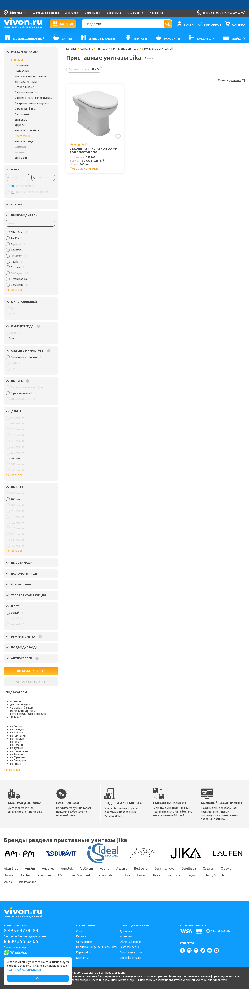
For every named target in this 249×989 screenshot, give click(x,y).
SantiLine (173, 875)
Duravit (9, 875)
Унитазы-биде (24, 141)
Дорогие (20, 125)
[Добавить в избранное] (118, 136)
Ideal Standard (80, 875)
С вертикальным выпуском (32, 103)
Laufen (141, 875)
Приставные (23, 135)
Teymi (191, 875)
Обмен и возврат (130, 941)
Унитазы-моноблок (27, 130)
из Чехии (15, 741)
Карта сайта (83, 952)
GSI (60, 875)
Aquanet (48, 868)
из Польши (17, 738)
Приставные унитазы (125, 48)
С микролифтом (25, 108)
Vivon (8, 882)
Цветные (20, 146)
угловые (15, 701)
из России (16, 726)
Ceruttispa (188, 868)
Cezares (208, 868)
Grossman (44, 875)
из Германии (18, 735)
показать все (14, 289)
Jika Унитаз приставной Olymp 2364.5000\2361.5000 (93, 150)
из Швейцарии (19, 751)
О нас (79, 931)
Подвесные (22, 70)
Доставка (71, 12)
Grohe (25, 875)
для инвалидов (20, 704)
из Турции (16, 748)
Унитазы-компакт (26, 81)
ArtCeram (86, 868)
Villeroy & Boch (213, 875)
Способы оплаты (130, 957)
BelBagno (140, 868)
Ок (38, 978)
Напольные (22, 65)
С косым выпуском (27, 92)
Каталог (71, 48)
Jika (127, 875)
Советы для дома (131, 952)
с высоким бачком (21, 707)
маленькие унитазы (23, 710)
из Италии (16, 732)
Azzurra (121, 868)
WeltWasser (27, 882)
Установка (114, 12)
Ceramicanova (164, 868)
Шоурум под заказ (46, 12)
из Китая (15, 763)
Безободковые (24, 87)
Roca (156, 875)
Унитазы (17, 59)
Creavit (226, 868)
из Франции (17, 757)
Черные (20, 152)
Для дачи (21, 157)
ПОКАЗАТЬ (31, 670)
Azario (104, 868)
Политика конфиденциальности (96, 947)
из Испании (17, 744)
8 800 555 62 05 (21, 941)
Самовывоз (92, 12)
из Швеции (17, 729)
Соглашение (84, 941)
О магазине (135, 12)
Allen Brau (11, 868)
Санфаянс (86, 48)
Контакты (156, 12)
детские (15, 716)
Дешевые (21, 119)
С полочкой (22, 114)
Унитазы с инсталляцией (31, 76)
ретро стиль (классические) (28, 713)
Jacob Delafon (107, 875)
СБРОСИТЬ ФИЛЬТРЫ (31, 681)
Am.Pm (30, 868)
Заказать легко (129, 947)
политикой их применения (24, 969)
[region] (30, 260)
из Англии (16, 754)
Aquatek (67, 868)
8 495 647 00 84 (21, 930)
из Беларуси (18, 760)
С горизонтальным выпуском (33, 97)
